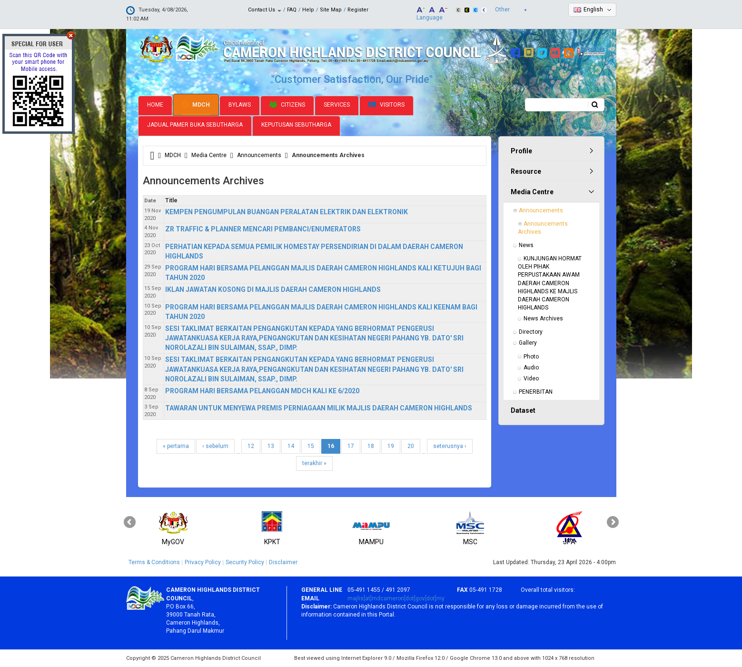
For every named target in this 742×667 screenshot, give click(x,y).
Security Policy (245, 562)
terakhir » (314, 463)
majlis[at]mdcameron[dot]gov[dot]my (396, 598)
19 (390, 446)
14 (290, 446)
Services (337, 104)
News (526, 245)
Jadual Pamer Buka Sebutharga (195, 124)
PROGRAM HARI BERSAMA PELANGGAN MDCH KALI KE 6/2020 (262, 391)
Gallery (528, 342)
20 (410, 446)
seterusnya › (449, 446)
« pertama (176, 446)
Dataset (523, 410)
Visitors (386, 105)
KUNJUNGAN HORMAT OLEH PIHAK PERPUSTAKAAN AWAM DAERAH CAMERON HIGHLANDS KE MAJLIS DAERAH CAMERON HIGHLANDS (550, 283)
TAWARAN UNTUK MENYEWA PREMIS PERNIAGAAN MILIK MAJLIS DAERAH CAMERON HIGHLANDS (318, 408)
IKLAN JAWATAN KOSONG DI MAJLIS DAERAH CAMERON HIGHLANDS (273, 289)
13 (270, 446)
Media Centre (209, 155)
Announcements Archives (543, 227)
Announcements (259, 155)
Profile (521, 151)
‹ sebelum (215, 446)
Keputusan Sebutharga (296, 124)
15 (310, 446)
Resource (526, 171)
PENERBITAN (536, 391)
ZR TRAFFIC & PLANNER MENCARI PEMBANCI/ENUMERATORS (263, 229)
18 (370, 446)
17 (350, 446)
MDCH (196, 104)
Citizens (287, 104)
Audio (531, 367)
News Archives (543, 318)
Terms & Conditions (154, 562)
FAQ (292, 10)
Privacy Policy (203, 562)
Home (155, 104)
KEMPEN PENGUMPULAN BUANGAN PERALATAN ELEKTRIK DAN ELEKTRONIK (286, 212)
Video (531, 378)
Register (357, 10)
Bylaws (239, 104)
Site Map (331, 10)
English (593, 9)
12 (250, 446)
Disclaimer (283, 562)
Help (308, 10)
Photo (531, 356)
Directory (531, 332)
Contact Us (264, 10)
